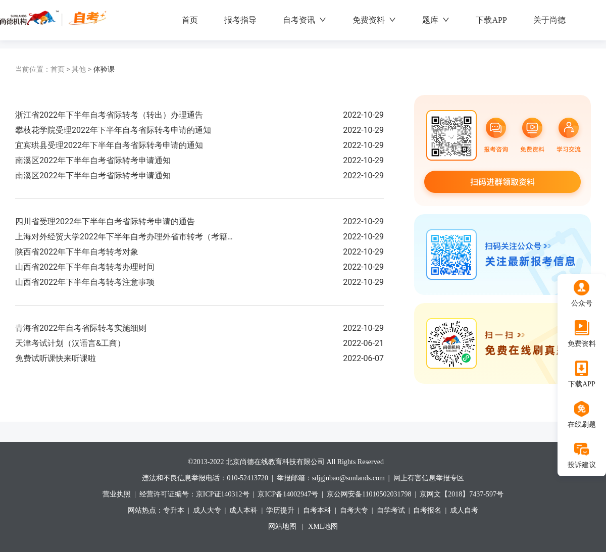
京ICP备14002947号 (288, 494)
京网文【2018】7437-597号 (461, 494)
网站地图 (282, 526)
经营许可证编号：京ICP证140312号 (194, 494)
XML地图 (323, 526)
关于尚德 (549, 20)
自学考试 (391, 510)
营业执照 (117, 494)
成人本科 (243, 510)
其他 (82, 69)
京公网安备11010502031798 (369, 494)
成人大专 (207, 510)
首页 (190, 20)
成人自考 (464, 510)
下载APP (491, 20)
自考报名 (427, 510)
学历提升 (280, 510)
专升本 (173, 510)
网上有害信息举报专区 (428, 478)
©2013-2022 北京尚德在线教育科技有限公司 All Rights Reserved (286, 462)
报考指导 (240, 20)
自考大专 (354, 510)
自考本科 (317, 510)
